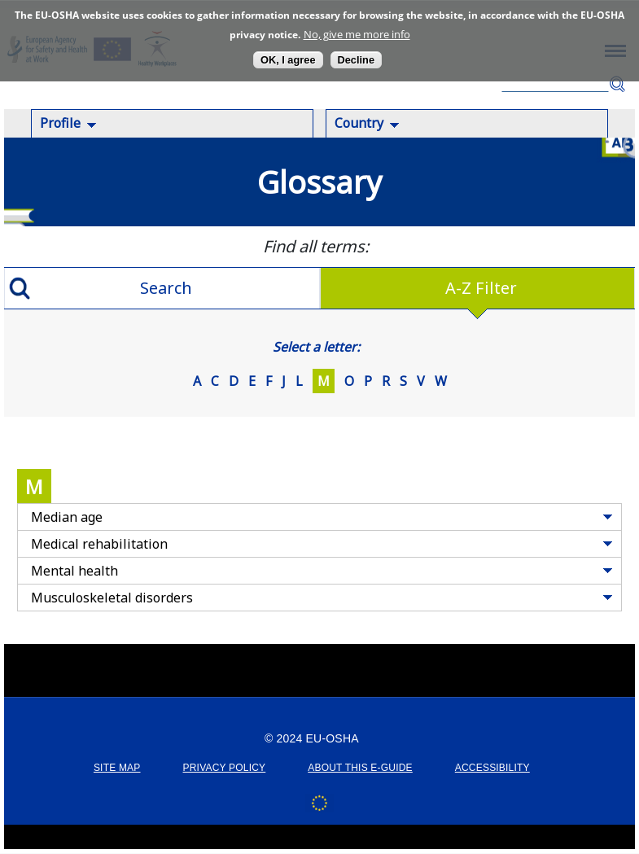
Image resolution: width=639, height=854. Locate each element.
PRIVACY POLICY (224, 767)
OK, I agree (288, 60)
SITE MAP (117, 767)
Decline (356, 60)
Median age (67, 517)
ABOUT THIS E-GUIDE (360, 767)
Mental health (74, 571)
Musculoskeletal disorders (112, 598)
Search (617, 84)
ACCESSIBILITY (492, 767)
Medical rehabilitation (99, 544)
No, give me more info (357, 34)
